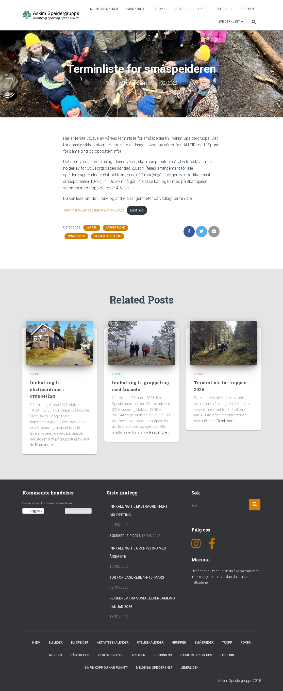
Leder (202, 9)
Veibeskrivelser (111, 654)
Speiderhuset (231, 21)
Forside (36, 373)
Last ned (128, 209)
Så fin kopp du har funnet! (106, 666)
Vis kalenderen (78, 510)
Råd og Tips (80, 654)
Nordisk (55, 654)
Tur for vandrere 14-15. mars (136, 577)
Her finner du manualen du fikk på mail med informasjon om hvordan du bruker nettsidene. (225, 575)
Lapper (92, 226)
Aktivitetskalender (113, 642)
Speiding (225, 9)
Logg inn (227, 654)
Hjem (36, 642)
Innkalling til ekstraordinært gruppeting (48, 388)
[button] (33, 509)
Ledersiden (189, 666)
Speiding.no (163, 654)
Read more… (45, 444)
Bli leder (56, 642)
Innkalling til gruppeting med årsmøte (141, 384)
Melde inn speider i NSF (154, 666)
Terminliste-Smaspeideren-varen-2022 (89, 209)
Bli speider (79, 642)
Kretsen (138, 654)
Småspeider (136, 9)
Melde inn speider (104, 9)
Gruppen (248, 9)
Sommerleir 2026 (125, 535)
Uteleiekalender (150, 642)
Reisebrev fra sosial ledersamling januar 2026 (142, 601)
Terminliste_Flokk (107, 235)
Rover (182, 9)
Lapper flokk (115, 226)
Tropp (161, 9)
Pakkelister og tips (196, 654)
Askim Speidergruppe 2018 (239, 680)
